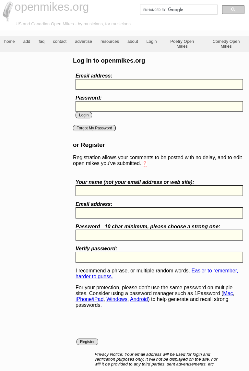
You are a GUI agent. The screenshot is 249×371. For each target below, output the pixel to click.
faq (41, 41)
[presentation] (125, 326)
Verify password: (96, 248)
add (26, 41)
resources (110, 41)
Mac (228, 293)
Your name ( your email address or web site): (135, 182)
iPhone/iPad (89, 299)
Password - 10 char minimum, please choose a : (148, 226)
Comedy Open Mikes (226, 44)
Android (139, 299)
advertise (83, 41)
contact (59, 41)
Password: (89, 98)
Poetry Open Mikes (182, 44)
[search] (178, 9)
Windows (116, 299)
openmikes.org (52, 6)
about (132, 41)
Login (152, 41)
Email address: (94, 75)
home (9, 41)
